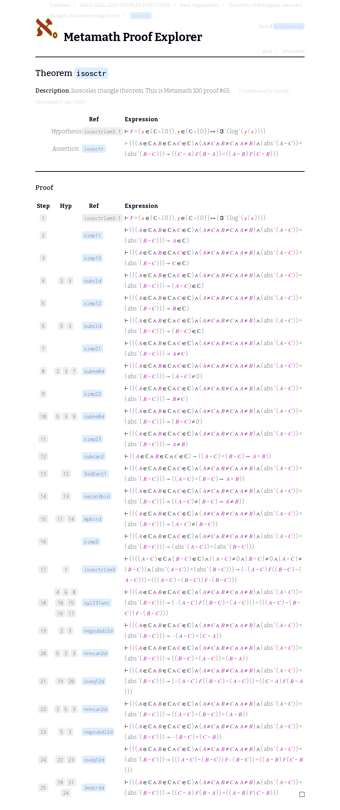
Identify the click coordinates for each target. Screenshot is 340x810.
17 (71, 613)
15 (71, 603)
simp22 (92, 394)
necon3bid (96, 496)
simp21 (92, 348)
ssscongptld (288, 26)
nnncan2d (95, 653)
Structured (293, 51)
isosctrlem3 (99, 569)
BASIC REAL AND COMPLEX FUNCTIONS (125, 5)
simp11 (92, 235)
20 (71, 681)
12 (66, 474)
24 (66, 793)
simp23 (92, 439)
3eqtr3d (94, 788)
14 (71, 519)
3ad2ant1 (95, 474)
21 (71, 782)
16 (60, 613)
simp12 (92, 303)
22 (60, 760)
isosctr (140, 15)
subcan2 (94, 456)
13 (66, 496)
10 (60, 603)
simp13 (92, 258)
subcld (92, 281)
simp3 (91, 541)
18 (60, 782)
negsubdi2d (98, 631)
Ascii (267, 51)
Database (60, 5)
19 (60, 681)
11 (60, 519)
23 (71, 760)
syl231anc (96, 603)
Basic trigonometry (199, 5)
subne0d (94, 371)
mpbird (92, 519)
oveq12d (94, 681)
